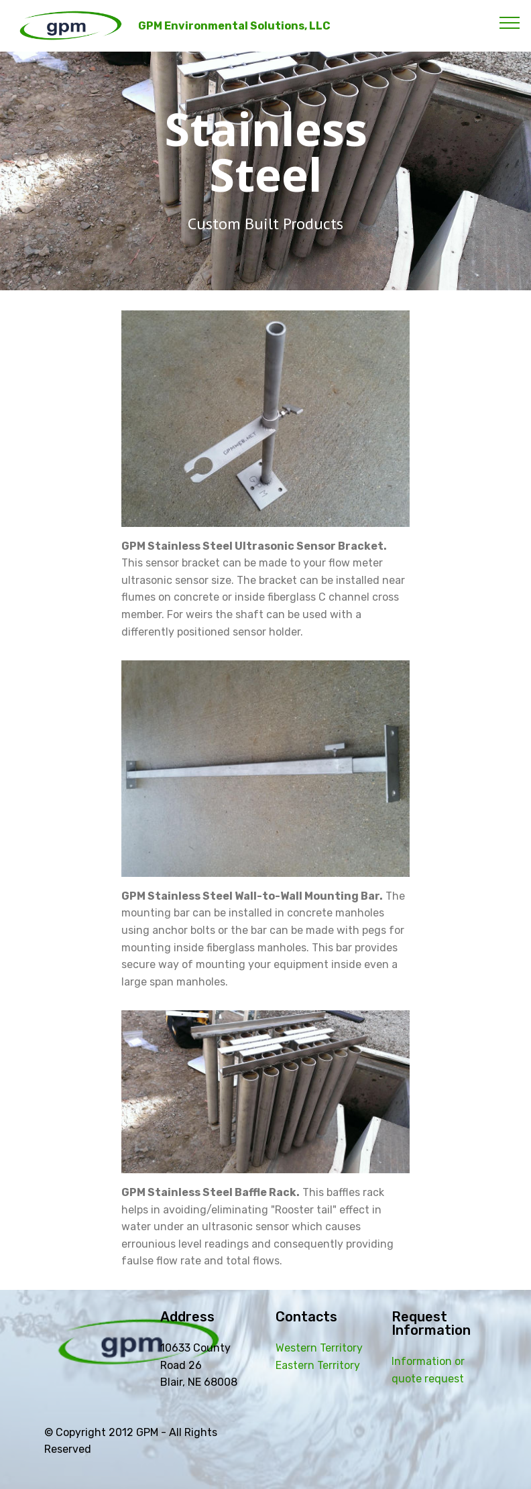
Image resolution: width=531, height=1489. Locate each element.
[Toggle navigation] (509, 22)
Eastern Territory (318, 1365)
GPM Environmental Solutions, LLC (234, 25)
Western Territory (319, 1348)
